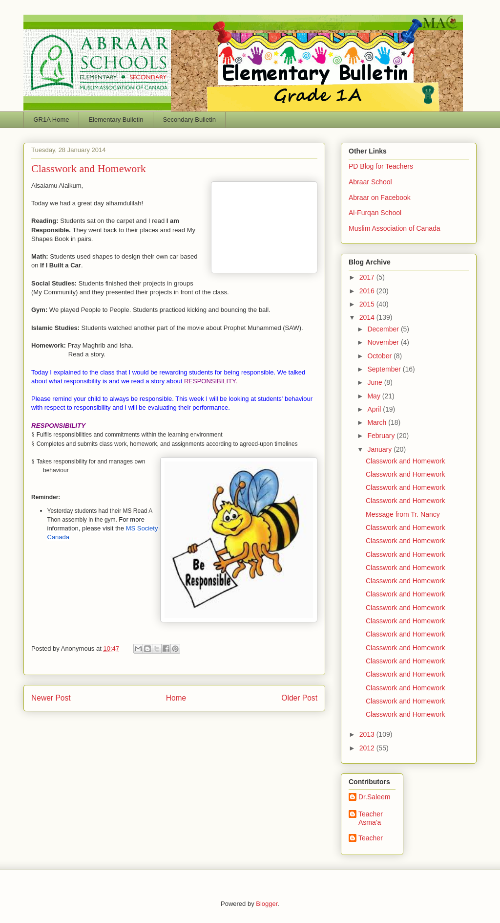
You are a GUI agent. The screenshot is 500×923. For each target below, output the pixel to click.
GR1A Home (51, 119)
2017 (367, 277)
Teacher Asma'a (370, 818)
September (384, 369)
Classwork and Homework (405, 461)
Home (176, 698)
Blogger (266, 903)
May (374, 396)
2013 (367, 734)
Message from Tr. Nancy (403, 514)
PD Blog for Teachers (381, 166)
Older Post (299, 698)
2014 (367, 317)
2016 (367, 291)
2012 (367, 748)
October (380, 356)
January (380, 449)
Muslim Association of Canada (394, 228)
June (375, 382)
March (377, 422)
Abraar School (370, 182)
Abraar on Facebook (380, 197)
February (381, 436)
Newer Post (51, 698)
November (383, 342)
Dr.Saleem (374, 797)
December (383, 329)
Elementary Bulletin (115, 119)
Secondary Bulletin (189, 119)
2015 (367, 304)
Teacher (370, 838)
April (375, 409)
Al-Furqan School (375, 213)
